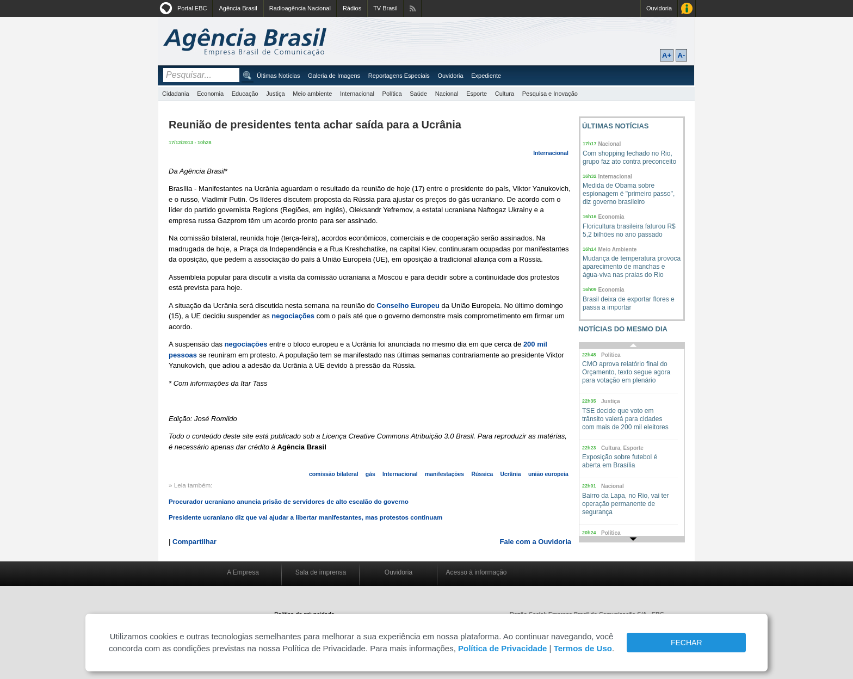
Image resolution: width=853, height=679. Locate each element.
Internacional (357, 93)
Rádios (352, 8)
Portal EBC (192, 8)
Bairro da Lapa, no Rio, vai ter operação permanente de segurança (625, 504)
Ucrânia (510, 474)
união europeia (548, 474)
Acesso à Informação (686, 8)
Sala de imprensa (320, 572)
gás (370, 474)
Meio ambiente (312, 93)
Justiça (275, 93)
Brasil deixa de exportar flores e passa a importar (629, 303)
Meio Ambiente (617, 249)
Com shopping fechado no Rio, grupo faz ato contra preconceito (629, 157)
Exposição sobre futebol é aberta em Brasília (619, 461)
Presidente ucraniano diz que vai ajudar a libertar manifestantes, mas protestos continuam (305, 517)
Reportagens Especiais (399, 75)
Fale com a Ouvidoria (536, 542)
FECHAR (686, 642)
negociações (293, 316)
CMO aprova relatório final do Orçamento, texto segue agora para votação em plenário (626, 372)
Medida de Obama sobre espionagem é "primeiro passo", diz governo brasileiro (629, 194)
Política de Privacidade (502, 648)
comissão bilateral (333, 474)
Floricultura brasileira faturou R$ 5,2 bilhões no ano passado (629, 230)
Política (392, 93)
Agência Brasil (238, 8)
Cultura (504, 93)
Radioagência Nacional (300, 8)
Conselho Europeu (408, 305)
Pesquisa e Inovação (550, 93)
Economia (210, 93)
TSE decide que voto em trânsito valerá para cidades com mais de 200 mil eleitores (625, 419)
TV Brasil (385, 8)
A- (681, 55)
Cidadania (175, 93)
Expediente (486, 75)
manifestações (444, 474)
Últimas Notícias (278, 75)
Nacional (447, 93)
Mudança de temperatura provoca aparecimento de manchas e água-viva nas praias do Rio (632, 267)
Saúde (418, 93)
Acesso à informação (476, 572)
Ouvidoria (659, 8)
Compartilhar (194, 542)
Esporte (476, 93)
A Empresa (243, 572)
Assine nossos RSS (412, 8)
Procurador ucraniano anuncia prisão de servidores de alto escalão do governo (289, 501)
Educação (245, 93)
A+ (666, 55)
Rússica (482, 474)
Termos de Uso (583, 648)
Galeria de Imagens (334, 75)
